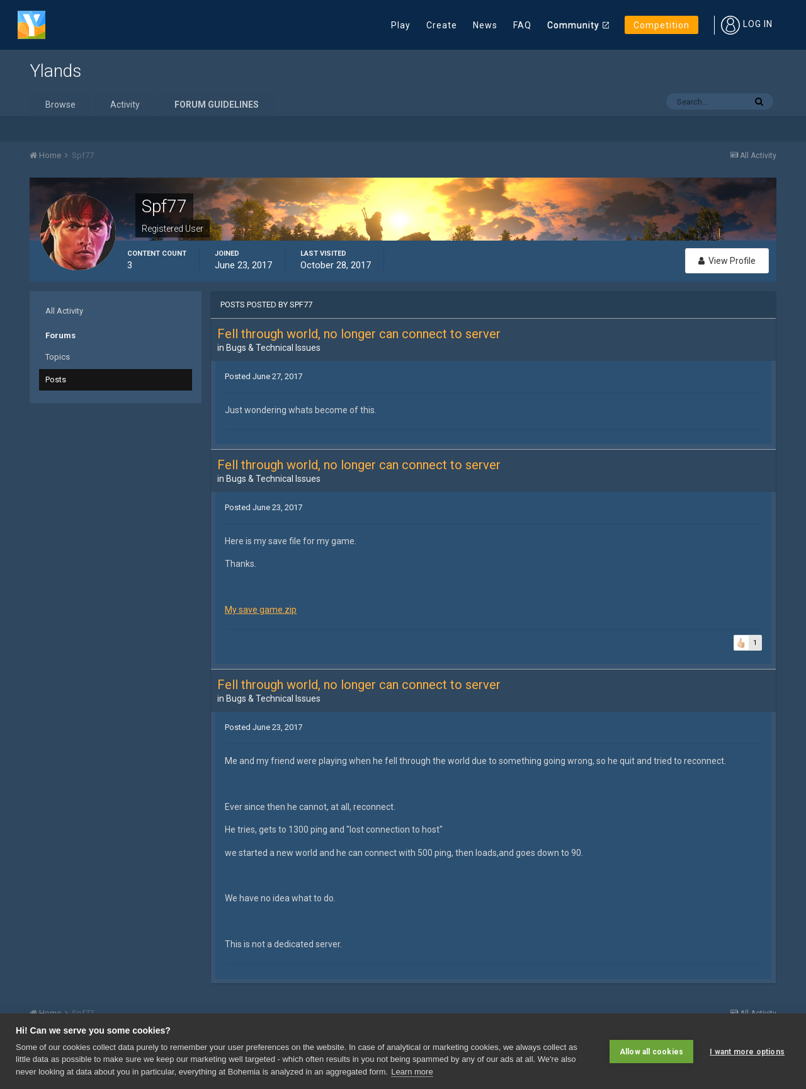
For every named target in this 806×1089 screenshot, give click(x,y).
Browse (60, 105)
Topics (57, 357)
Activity (125, 105)
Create (441, 25)
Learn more (412, 1071)
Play (401, 25)
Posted (263, 376)
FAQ (522, 25)
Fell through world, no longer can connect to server (359, 333)
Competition (661, 25)
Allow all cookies (651, 1051)
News (485, 25)
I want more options (747, 1051)
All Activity (64, 311)
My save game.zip (261, 610)
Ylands (55, 70)
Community (573, 25)
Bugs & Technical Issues (273, 348)
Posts (55, 379)
